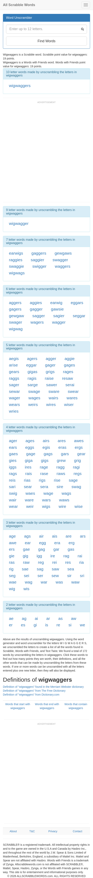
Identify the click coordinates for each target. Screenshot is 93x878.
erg (71, 542)
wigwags (17, 273)
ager (13, 440)
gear (81, 454)
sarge (33, 384)
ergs (79, 447)
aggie (69, 358)
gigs (44, 460)
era (57, 542)
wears (14, 404)
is (46, 625)
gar (56, 549)
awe (13, 542)
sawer (51, 384)
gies (13, 460)
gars (65, 454)
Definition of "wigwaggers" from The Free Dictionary (34, 690)
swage (34, 391)
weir (30, 506)
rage (44, 467)
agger (51, 358)
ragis (32, 378)
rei (54, 562)
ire (52, 556)
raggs (14, 378)
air (41, 536)
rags (13, 473)
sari (12, 486)
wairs (53, 398)
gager (50, 365)
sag (40, 569)
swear (73, 391)
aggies (36, 302)
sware (53, 391)
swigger (39, 266)
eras (62, 447)
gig (25, 556)
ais (54, 536)
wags (66, 493)
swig (13, 493)
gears (14, 371)
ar (48, 618)
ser (40, 575)
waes (30, 493)
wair (13, 500)
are (69, 536)
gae (26, 549)
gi (35, 625)
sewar (14, 391)
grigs (50, 371)
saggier (37, 260)
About (13, 831)
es (23, 625)
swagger (60, 260)
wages (34, 398)
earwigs (16, 253)
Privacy (52, 831)
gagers (15, 309)
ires (28, 467)
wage (48, 493)
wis (26, 588)
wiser (69, 404)
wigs (46, 506)
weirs (33, 404)
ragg (60, 467)
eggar (31, 365)
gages (69, 365)
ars (83, 536)
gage (30, 454)
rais (28, 473)
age (12, 536)
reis (12, 480)
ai (36, 618)
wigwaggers (20, 85)
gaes (13, 454)
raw (26, 562)
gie (11, 556)
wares (72, 398)
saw (55, 569)
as (60, 618)
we (82, 625)
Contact (77, 831)
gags (48, 454)
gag (41, 549)
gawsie (57, 309)
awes (79, 440)
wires (51, 404)
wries (14, 411)
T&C (32, 831)
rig (11, 569)
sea (70, 569)
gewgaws (63, 253)
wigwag (16, 329)
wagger (59, 322)
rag (66, 556)
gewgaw (16, 315)
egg (42, 542)
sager (14, 384)
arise (13, 365)
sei (26, 575)
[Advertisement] (46, 153)
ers (12, 549)
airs (46, 440)
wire (62, 506)
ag (24, 618)
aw (73, 618)
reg (41, 562)
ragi (76, 467)
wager (14, 398)
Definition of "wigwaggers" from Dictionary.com (31, 694)
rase (44, 473)
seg (12, 575)
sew (55, 575)
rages (68, 371)
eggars (77, 302)
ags (27, 536)
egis (46, 447)
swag (76, 486)
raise (49, 378)
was (59, 582)
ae (11, 618)
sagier (58, 315)
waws (64, 500)
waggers (62, 266)
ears (13, 447)
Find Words (46, 41)
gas (71, 549)
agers (32, 358)
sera (44, 486)
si (70, 625)
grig (77, 460)
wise (78, 506)
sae (25, 569)
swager (15, 322)
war (44, 582)
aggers (15, 302)
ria (81, 562)
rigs (42, 480)
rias (27, 480)
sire (59, 486)
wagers (37, 322)
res (68, 562)
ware (29, 500)
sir (69, 575)
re (58, 625)
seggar (79, 315)
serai (69, 384)
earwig (56, 302)
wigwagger (19, 223)
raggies (15, 260)
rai (80, 556)
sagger (38, 315)
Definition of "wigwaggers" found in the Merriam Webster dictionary (43, 686)
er (11, 625)
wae (13, 582)
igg (39, 556)
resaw (67, 378)
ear (28, 542)
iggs (13, 467)
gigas (32, 371)
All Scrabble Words (19, 5)
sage (73, 480)
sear (28, 486)
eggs (29, 447)
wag (28, 582)
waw (75, 582)
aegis (14, 358)
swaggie (16, 266)
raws (60, 473)
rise (57, 480)
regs (78, 473)
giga (29, 460)
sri (82, 575)
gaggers (38, 253)
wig (12, 588)
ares (62, 440)
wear (13, 506)
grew (61, 460)
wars (46, 500)
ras (12, 562)
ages (29, 440)
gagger (36, 309)
